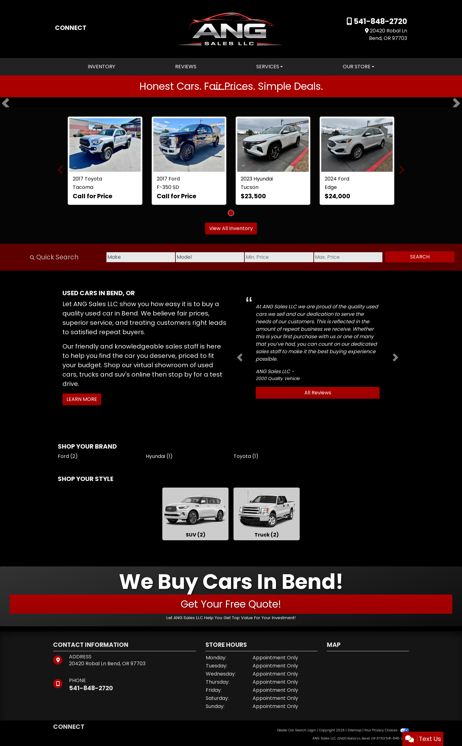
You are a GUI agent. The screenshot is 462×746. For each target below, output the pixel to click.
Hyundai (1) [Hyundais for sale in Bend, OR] (159, 456)
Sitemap (354, 730)
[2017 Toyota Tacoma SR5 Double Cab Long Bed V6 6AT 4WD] (105, 145)
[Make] (99, 257)
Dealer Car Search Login (296, 730)
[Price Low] (256, 257)
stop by (180, 374)
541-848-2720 (379, 21)
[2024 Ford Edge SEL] (357, 145)
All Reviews (317, 392)
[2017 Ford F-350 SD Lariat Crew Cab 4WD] (189, 145)
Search (415, 256)
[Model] (177, 257)
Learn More (81, 399)
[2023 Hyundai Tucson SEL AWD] (273, 145)
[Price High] (334, 257)
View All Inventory (231, 228)
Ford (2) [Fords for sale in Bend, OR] (68, 456)
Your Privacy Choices (386, 730)
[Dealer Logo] (231, 28)
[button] (5, 103)
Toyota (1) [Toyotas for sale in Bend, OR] (245, 456)
